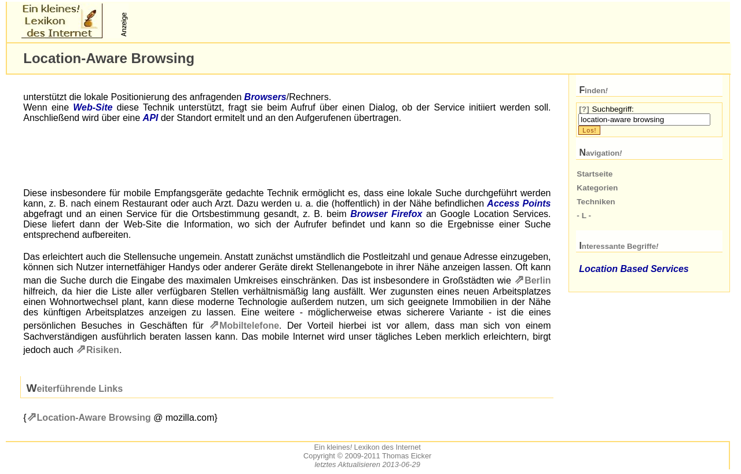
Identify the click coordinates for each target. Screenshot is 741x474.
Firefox (406, 214)
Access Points (519, 203)
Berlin (537, 280)
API (151, 118)
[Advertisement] (266, 20)
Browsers (265, 97)
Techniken (596, 201)
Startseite (594, 174)
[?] (584, 109)
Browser (368, 214)
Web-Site (92, 107)
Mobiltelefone (249, 325)
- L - (584, 215)
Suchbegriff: (612, 109)
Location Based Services (633, 269)
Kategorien (597, 187)
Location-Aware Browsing (94, 417)
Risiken (102, 350)
